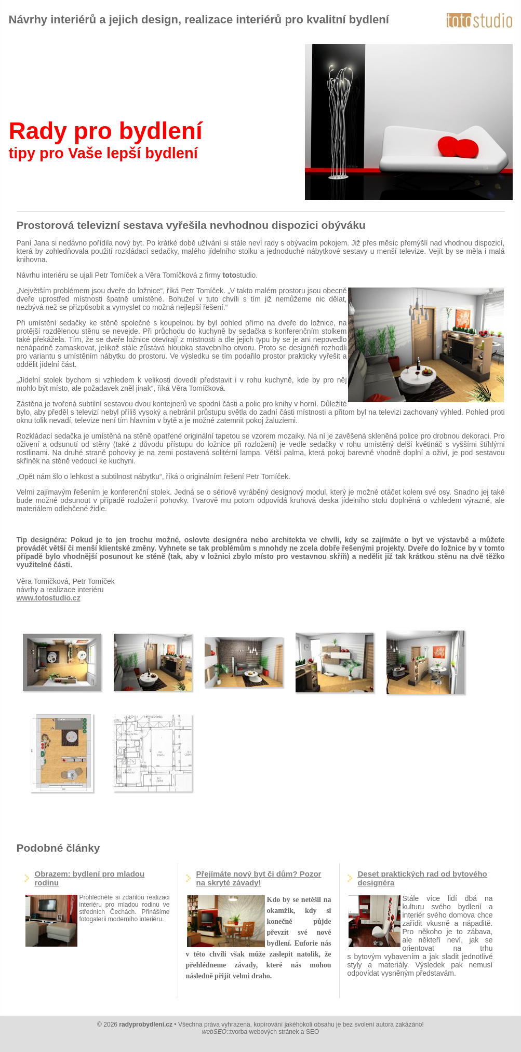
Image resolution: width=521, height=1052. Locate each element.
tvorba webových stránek (264, 1031)
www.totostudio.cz (49, 598)
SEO (312, 1031)
